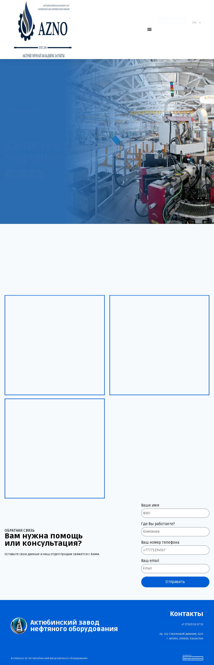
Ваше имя (150, 584)
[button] (149, 27)
